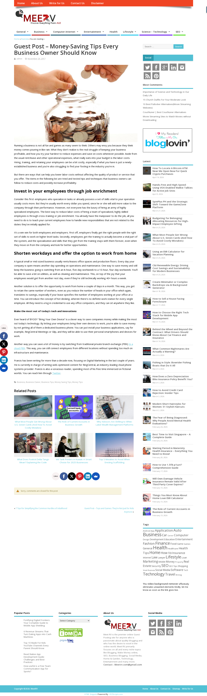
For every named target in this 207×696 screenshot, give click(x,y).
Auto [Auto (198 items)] (177, 530)
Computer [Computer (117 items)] (181, 535)
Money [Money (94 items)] (170, 561)
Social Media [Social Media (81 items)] (162, 570)
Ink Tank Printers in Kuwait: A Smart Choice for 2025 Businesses (74, 461)
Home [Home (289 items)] (154, 552)
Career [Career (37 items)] (170, 535)
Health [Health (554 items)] (160, 547)
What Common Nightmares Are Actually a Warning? (170, 350)
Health (113, 31)
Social (148, 57)
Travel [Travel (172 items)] (170, 574)
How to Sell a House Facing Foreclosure (168, 300)
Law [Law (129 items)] (154, 557)
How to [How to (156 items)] (166, 552)
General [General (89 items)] (147, 548)
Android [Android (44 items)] (146, 531)
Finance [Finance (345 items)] (162, 543)
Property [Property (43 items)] (179, 562)
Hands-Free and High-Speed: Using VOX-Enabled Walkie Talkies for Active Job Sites (172, 187)
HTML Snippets (90, 694)
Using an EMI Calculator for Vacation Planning (168, 253)
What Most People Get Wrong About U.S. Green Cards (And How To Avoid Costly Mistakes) (33, 424)
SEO (178, 31)
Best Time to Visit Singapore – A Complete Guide (171, 436)
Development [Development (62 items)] (157, 539)
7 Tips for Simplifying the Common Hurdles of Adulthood (41, 508)
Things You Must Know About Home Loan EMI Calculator (169, 497)
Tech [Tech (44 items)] (186, 570)
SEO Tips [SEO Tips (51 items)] (173, 566)
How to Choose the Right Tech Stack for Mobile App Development (170, 315)
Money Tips (77, 382)
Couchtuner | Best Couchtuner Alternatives (164, 112)
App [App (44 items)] (152, 531)
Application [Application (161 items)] (164, 530)
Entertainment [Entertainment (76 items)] (184, 539)
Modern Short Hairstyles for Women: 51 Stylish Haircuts (169, 405)
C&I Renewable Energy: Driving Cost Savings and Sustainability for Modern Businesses (171, 268)
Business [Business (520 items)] (152, 534)
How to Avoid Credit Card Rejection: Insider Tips (167, 391)
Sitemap (176, 688)
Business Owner (33, 382)
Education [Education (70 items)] (169, 539)
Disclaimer (97, 3)
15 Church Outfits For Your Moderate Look (164, 99)
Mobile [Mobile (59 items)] (161, 561)
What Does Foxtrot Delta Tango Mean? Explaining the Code (33, 461)
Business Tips (47, 382)
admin (19, 58)
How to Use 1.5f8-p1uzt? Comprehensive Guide (167, 466)
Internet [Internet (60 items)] (147, 557)
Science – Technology (154, 31)
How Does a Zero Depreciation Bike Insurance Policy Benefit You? (172, 378)
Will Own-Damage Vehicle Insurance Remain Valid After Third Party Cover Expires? (169, 481)
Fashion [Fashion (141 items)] (149, 543)
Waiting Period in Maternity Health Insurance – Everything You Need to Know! (172, 450)
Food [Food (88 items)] (173, 543)
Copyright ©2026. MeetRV (26, 688)
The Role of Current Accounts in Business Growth (74, 423)
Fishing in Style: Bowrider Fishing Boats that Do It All (171, 364)
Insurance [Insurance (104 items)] (178, 553)
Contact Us (78, 3)
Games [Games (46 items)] (187, 544)
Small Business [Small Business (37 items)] (149, 570)
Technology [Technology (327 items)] (154, 574)
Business (39, 31)
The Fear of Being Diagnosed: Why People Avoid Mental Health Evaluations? (171, 420)
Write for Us (56, 3)
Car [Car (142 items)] (164, 535)
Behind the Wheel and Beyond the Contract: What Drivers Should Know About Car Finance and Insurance (172, 334)
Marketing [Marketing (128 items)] (150, 561)
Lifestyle (128, 31)
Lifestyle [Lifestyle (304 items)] (173, 557)
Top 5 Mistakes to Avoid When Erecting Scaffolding (114, 461)
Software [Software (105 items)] (177, 570)
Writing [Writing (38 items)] (179, 575)
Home (21, 3)
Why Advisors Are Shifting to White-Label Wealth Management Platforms (114, 423)
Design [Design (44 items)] (146, 539)
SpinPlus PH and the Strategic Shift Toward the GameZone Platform (170, 204)
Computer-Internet (64, 31)
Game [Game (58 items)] (180, 543)
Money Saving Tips (63, 382)
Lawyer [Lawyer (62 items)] (161, 557)
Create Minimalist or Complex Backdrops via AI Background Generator (169, 284)
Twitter (56, 373)
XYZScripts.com (116, 694)
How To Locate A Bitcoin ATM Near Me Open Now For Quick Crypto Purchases (169, 170)
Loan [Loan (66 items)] (184, 557)
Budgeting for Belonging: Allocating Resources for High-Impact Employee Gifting (170, 221)
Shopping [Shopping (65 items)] (183, 566)
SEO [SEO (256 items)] (164, 565)
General (21, 31)
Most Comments (152, 84)
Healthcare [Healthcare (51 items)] (173, 548)
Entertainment (92, 31)
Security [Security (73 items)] (156, 566)
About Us (37, 3)
